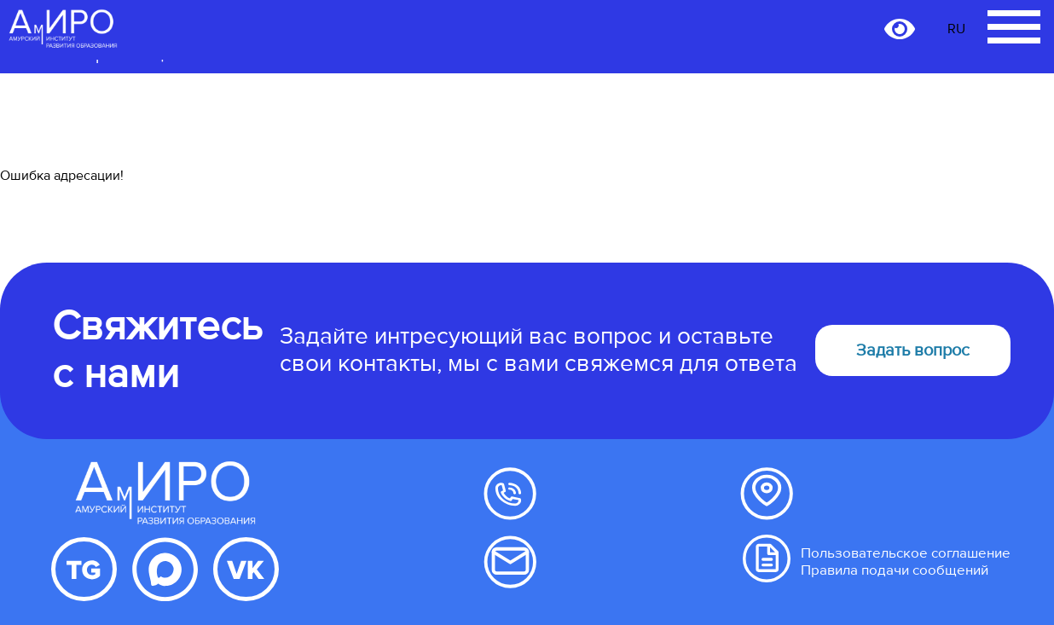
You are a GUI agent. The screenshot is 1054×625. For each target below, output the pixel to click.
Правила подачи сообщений (894, 570)
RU (956, 29)
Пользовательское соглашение (906, 553)
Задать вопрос (913, 350)
